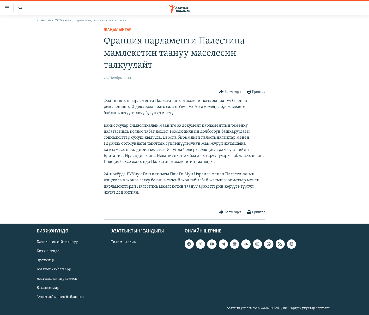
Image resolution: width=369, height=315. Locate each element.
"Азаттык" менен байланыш (60, 297)
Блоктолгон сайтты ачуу (57, 242)
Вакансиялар (48, 288)
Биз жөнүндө (48, 251)
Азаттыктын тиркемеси (57, 279)
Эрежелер (45, 260)
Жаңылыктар (118, 30)
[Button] (230, 92)
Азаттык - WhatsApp (54, 269)
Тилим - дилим (124, 242)
